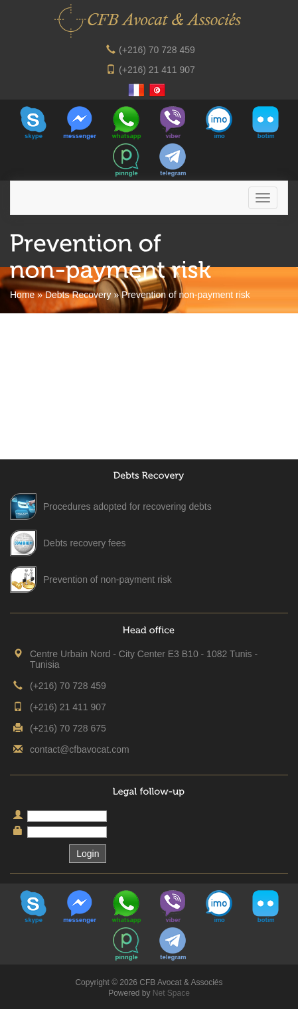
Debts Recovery (78, 294)
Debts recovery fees (84, 543)
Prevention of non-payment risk (107, 579)
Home (22, 294)
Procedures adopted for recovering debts (127, 506)
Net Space (171, 993)
